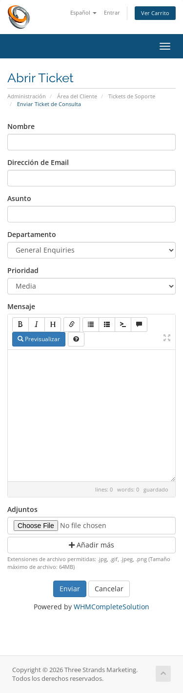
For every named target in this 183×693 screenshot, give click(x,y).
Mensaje (21, 306)
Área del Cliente (77, 96)
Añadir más (91, 544)
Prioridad (23, 270)
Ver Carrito (155, 13)
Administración (26, 96)
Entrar (112, 12)
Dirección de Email (38, 162)
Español (83, 12)
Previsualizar (39, 339)
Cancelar (109, 588)
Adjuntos (22, 509)
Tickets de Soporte (131, 96)
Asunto (19, 198)
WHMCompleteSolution (111, 606)
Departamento (31, 234)
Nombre (21, 126)
